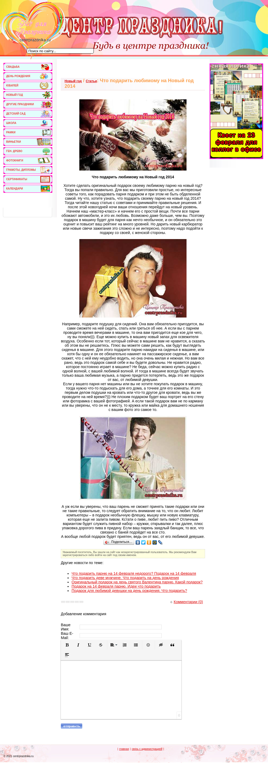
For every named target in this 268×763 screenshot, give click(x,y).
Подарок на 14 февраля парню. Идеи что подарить (116, 586)
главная (124, 748)
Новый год (73, 81)
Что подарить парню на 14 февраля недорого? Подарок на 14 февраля (134, 573)
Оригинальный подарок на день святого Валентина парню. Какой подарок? (137, 582)
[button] (67, 645)
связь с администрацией (147, 748)
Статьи (91, 81)
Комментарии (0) (186, 602)
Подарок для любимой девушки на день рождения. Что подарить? (129, 590)
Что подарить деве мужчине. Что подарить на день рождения (125, 578)
